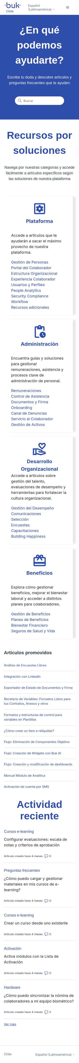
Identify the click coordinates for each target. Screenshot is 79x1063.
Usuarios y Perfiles (28, 285)
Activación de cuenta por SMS (26, 787)
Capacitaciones (25, 530)
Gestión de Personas (29, 262)
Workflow (19, 301)
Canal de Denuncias (29, 413)
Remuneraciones (26, 390)
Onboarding (21, 407)
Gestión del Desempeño (32, 508)
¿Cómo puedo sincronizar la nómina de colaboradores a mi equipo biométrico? (39, 998)
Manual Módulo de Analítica (24, 776)
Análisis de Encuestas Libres (25, 665)
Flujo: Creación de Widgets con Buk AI (32, 753)
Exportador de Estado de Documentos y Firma (38, 688)
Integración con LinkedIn (22, 677)
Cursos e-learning (19, 831)
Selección (20, 519)
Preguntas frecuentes (22, 870)
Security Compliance (29, 296)
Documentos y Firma (29, 402)
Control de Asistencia (30, 396)
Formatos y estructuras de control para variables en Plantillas (33, 717)
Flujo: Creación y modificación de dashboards (38, 764)
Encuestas (20, 525)
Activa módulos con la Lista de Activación (31, 959)
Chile (8, 1054)
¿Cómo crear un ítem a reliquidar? (29, 731)
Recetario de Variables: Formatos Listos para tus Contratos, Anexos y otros (37, 701)
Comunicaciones (26, 514)
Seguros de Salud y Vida (33, 631)
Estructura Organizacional (34, 273)
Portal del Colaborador (31, 268)
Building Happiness (28, 536)
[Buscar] (39, 100)
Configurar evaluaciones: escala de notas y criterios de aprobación (35, 842)
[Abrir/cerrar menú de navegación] (67, 7)
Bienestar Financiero (29, 625)
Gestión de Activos (28, 424)
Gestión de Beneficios (30, 614)
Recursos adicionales (30, 307)
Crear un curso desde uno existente (36, 923)
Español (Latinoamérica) (41, 7)
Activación (12, 948)
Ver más (10, 1024)
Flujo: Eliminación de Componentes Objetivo (37, 742)
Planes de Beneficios (30, 619)
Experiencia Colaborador (33, 279)
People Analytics (26, 290)
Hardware (12, 987)
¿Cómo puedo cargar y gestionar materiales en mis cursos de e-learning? (33, 884)
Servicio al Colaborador (32, 419)
